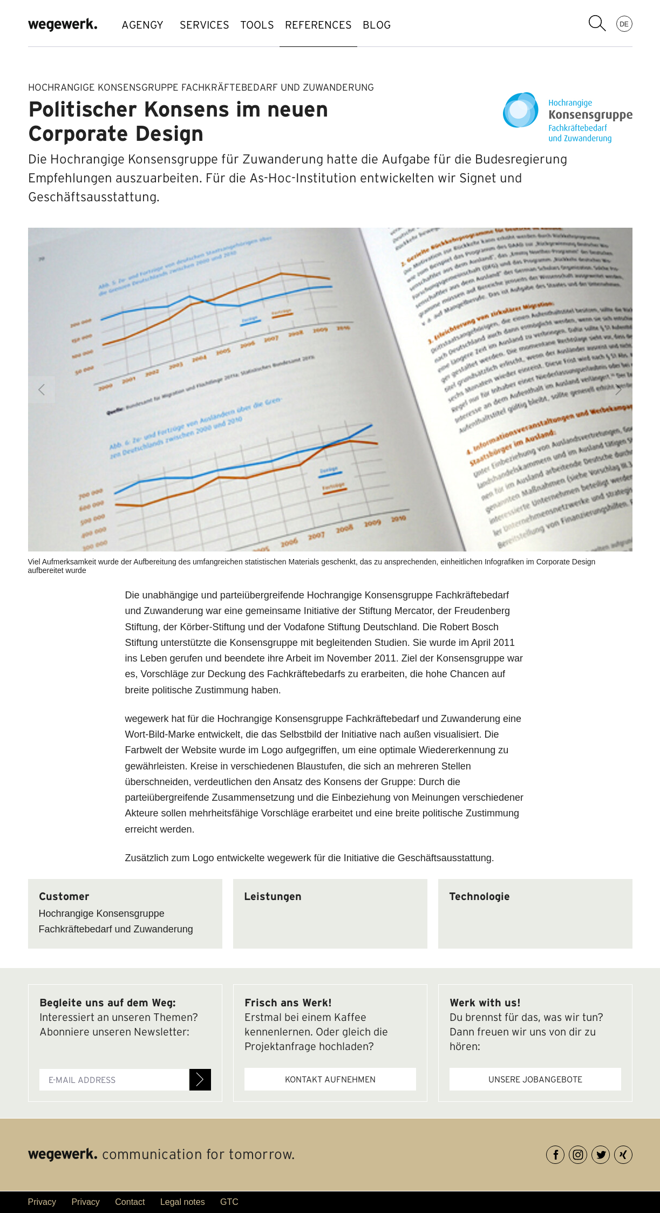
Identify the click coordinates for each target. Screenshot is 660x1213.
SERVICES (210, 25)
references (345, 25)
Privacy (42, 1202)
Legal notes (182, 1202)
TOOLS (273, 25)
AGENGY (142, 25)
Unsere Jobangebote (535, 1079)
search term (597, 23)
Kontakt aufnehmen (330, 1079)
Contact (130, 1202)
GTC (229, 1202)
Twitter (609, 1152)
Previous (41, 389)
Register (200, 1080)
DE (624, 24)
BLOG (414, 25)
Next (618, 389)
